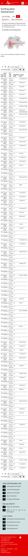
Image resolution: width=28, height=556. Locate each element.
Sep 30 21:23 (5, 185)
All (18, 16)
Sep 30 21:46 (5, 177)
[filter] (2, 76)
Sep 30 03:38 (5, 460)
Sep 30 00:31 (5, 130)
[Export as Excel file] (20, 69)
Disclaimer (10, 549)
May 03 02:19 (5, 87)
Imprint (3, 549)
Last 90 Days (6, 16)
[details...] (6, 118)
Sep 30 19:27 (5, 209)
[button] (2, 3)
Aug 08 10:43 (5, 110)
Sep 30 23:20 (5, 158)
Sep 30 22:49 (5, 162)
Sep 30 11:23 (5, 346)
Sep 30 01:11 (5, 122)
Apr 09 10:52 (5, 114)
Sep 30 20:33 (5, 197)
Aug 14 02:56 (5, 107)
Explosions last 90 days (13, 493)
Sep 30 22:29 (5, 165)
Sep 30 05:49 (5, 425)
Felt (13, 16)
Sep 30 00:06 (5, 142)
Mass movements (16, 19)
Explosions (5, 19)
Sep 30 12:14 (5, 342)
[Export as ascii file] (23, 69)
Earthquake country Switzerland (16, 519)
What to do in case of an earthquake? (16, 511)
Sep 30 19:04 (5, 217)
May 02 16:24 (5, 99)
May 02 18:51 (5, 95)
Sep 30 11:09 (5, 358)
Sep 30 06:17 (5, 409)
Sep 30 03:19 (5, 468)
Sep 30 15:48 (5, 275)
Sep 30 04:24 (5, 452)
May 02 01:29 (5, 91)
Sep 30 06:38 (5, 401)
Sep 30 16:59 (5, 244)
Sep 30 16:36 (5, 252)
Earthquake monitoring (13, 522)
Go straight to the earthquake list (11, 29)
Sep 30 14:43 (5, 299)
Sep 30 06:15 (5, 413)
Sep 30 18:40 (5, 224)
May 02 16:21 (5, 103)
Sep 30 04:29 (5, 448)
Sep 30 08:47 (5, 378)
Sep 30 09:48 (5, 374)
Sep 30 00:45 (5, 126)
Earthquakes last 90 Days (14, 486)
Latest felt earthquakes (13, 489)
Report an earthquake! (13, 507)
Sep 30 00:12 (5, 138)
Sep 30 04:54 (5, 441)
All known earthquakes (13, 499)
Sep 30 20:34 (5, 193)
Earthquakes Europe (12, 525)
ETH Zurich (8, 552)
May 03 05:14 (5, 83)
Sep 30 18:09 (5, 228)
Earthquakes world (12, 528)
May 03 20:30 (5, 79)
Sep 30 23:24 (5, 154)
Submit (16, 69)
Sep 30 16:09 (5, 264)
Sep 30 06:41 (5, 386)
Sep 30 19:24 (5, 213)
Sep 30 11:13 (5, 354)
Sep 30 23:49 (5, 146)
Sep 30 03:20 (5, 464)
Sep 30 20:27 (5, 201)
